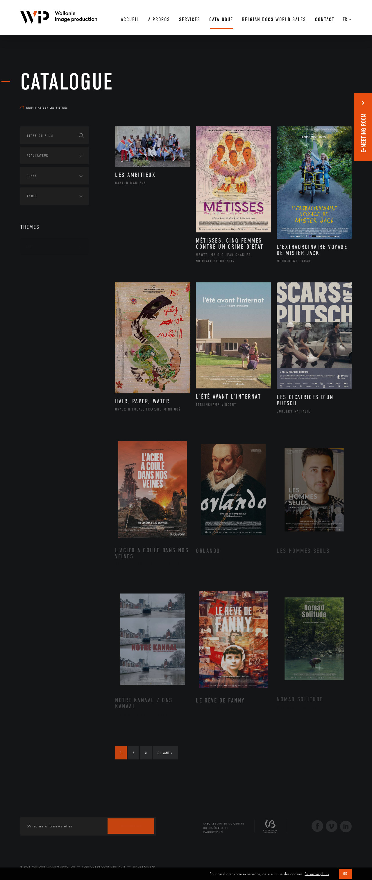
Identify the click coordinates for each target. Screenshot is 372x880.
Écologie (34, 283)
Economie (34, 301)
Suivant (165, 753)
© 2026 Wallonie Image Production (47, 866)
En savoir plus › (317, 874)
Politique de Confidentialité (104, 866)
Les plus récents (337, 102)
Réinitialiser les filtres (44, 107)
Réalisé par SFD (144, 866)
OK (345, 873)
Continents (36, 265)
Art (29, 247)
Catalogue (66, 82)
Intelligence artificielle (50, 319)
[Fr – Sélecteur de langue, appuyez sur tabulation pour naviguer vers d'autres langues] (345, 17)
